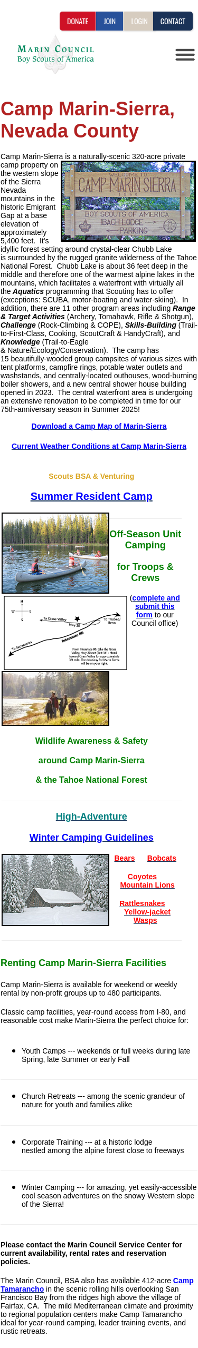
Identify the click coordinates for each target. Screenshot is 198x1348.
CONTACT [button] (173, 20)
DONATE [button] (77, 20)
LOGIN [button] (139, 20)
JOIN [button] (109, 20)
